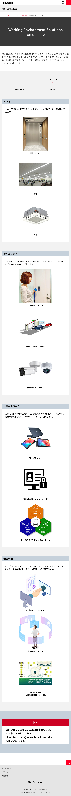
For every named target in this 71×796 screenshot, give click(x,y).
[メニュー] (68, 2)
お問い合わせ (6, 772)
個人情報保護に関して (41, 789)
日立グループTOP (35, 782)
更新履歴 (5, 776)
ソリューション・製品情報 (19, 15)
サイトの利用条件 (28, 789)
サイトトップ (5, 15)
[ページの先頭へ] (68, 762)
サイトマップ (6, 769)
